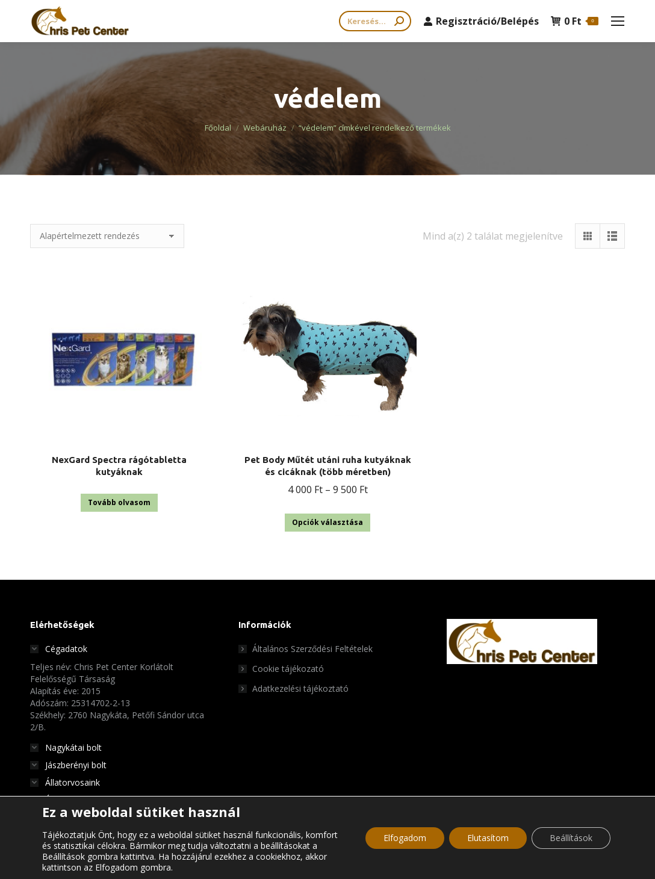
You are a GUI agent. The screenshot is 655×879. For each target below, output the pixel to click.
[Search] (375, 21)
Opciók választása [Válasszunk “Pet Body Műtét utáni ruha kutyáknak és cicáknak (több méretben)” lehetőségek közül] (327, 522)
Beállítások (571, 837)
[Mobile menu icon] (617, 21)
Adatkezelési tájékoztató (300, 688)
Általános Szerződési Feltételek (312, 648)
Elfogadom (404, 837)
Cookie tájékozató (288, 668)
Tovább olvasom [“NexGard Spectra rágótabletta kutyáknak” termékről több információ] (119, 502)
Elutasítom (488, 837)
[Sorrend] (107, 236)
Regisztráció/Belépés (481, 21)
